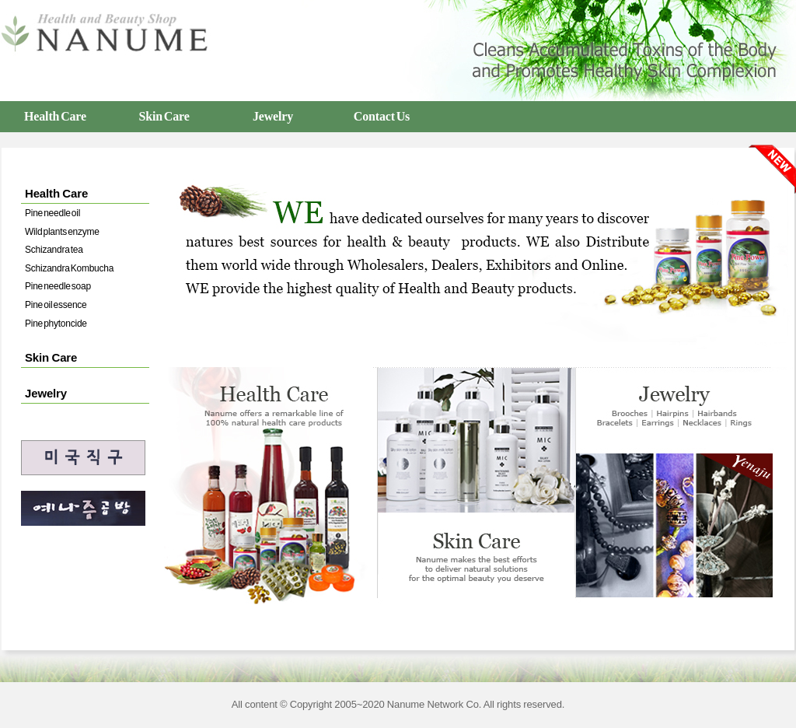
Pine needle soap (58, 286)
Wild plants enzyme (62, 231)
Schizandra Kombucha (69, 268)
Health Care (55, 116)
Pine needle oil (52, 213)
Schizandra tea (54, 249)
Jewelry (273, 116)
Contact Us (382, 116)
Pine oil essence (56, 304)
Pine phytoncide (56, 323)
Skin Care (163, 116)
